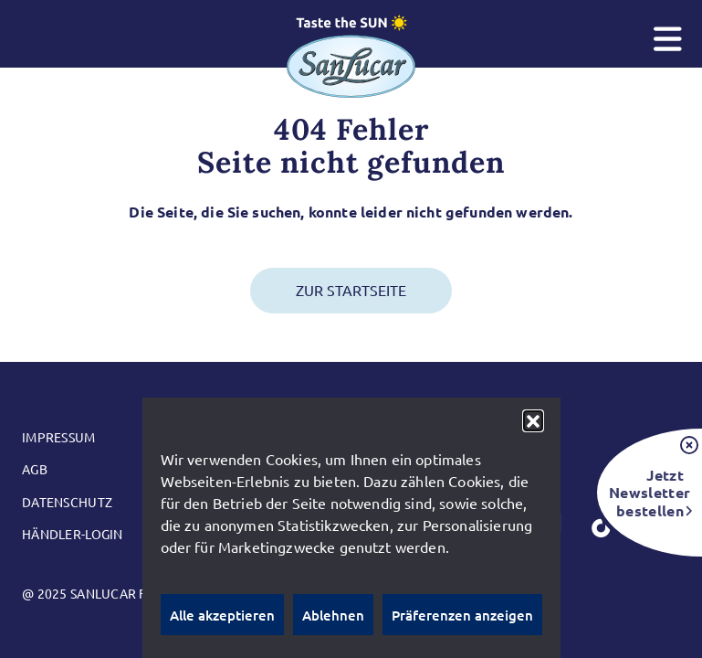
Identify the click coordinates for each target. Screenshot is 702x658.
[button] (533, 420)
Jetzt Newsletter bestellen (646, 492)
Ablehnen (333, 615)
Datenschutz (67, 502)
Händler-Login (72, 533)
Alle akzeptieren (222, 615)
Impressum (59, 437)
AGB (34, 469)
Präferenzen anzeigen (462, 615)
